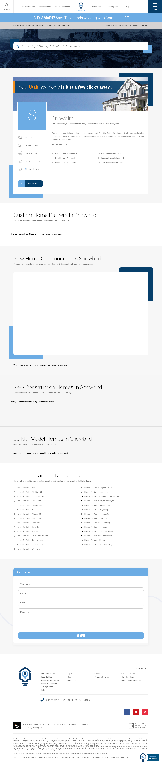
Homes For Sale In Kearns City (29, 510)
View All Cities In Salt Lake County (114, 162)
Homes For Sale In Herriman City (30, 505)
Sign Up (97, 674)
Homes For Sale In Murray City (29, 518)
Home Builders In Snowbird (66, 154)
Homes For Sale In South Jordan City (98, 531)
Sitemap (46, 724)
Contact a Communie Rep (131, 680)
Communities (31, 145)
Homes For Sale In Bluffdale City (30, 492)
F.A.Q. (127, 7)
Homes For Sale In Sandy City (28, 527)
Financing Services (101, 677)
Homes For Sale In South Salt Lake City (32, 536)
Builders (29, 138)
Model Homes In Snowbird (65, 162)
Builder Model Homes (49, 683)
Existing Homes (114, 7)
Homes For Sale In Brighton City (96, 492)
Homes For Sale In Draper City (29, 501)
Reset (86, 724)
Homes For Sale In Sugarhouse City (98, 536)
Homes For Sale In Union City (95, 540)
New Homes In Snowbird (65, 158)
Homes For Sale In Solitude (27, 531)
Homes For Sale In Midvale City (29, 514)
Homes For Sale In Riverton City (96, 518)
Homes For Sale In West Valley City (98, 545)
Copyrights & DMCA (58, 724)
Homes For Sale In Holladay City (97, 505)
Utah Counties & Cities (119, 25)
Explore (70, 674)
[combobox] (81, 46)
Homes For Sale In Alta (26, 488)
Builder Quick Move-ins (49, 680)
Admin (80, 724)
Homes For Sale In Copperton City (30, 496)
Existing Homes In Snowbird (112, 158)
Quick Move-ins (28, 7)
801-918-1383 (79, 700)
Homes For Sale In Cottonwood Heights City (101, 496)
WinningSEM (37, 728)
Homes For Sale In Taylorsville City (30, 540)
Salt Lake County (134, 25)
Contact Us (72, 680)
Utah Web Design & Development (17, 725)
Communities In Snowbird (111, 154)
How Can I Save (128, 677)
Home (108, 25)
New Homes (31, 153)
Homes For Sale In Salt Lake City (97, 523)
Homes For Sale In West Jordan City (31, 545)
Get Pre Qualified (128, 674)
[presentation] (36, 624)
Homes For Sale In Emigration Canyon (99, 501)
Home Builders (45, 7)
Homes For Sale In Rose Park (28, 523)
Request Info (28, 183)
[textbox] (88, 46)
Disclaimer (72, 724)
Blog (69, 677)
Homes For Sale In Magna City (96, 510)
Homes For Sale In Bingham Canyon (98, 488)
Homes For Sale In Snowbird (95, 527)
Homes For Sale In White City (28, 549)
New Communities (62, 7)
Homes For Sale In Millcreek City (97, 514)
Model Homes (98, 7)
